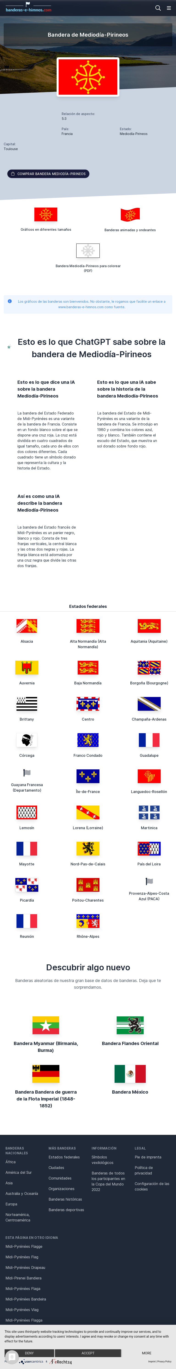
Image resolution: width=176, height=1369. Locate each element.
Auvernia (27, 683)
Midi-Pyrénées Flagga (24, 1320)
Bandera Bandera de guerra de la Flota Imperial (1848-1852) (46, 1098)
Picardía (27, 900)
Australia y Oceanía (22, 1193)
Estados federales (64, 1157)
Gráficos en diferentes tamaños (46, 229)
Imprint (152, 1361)
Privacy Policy (164, 1361)
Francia (67, 134)
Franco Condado (88, 755)
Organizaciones (61, 1188)
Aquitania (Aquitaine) (149, 641)
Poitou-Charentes (88, 900)
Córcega (26, 755)
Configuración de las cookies (152, 1186)
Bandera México (130, 1092)
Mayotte (26, 864)
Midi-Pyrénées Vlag (22, 1309)
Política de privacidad (144, 1170)
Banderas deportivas (66, 1209)
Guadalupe (149, 755)
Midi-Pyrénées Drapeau (25, 1267)
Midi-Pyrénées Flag (22, 1257)
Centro (88, 719)
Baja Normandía (88, 683)
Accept (88, 1353)
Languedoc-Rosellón (149, 791)
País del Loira (149, 864)
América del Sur (19, 1172)
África (11, 1162)
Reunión (27, 936)
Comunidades (60, 1178)
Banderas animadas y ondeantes (130, 230)
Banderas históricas (65, 1199)
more (146, 1353)
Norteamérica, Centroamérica (18, 1217)
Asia (9, 1183)
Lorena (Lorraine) (88, 828)
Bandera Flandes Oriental (130, 1043)
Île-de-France (88, 791)
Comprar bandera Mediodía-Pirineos (48, 174)
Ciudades (56, 1167)
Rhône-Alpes (88, 936)
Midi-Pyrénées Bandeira (26, 1299)
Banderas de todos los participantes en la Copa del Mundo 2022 (108, 1181)
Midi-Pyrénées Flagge (24, 1246)
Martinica (149, 828)
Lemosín (26, 828)
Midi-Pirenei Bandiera (23, 1278)
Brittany (27, 719)
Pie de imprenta (148, 1157)
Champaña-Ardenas (149, 719)
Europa (11, 1204)
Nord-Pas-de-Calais (88, 864)
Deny (29, 1353)
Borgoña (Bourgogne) (149, 683)
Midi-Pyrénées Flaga (23, 1288)
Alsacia (27, 641)
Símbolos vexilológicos (102, 1160)
